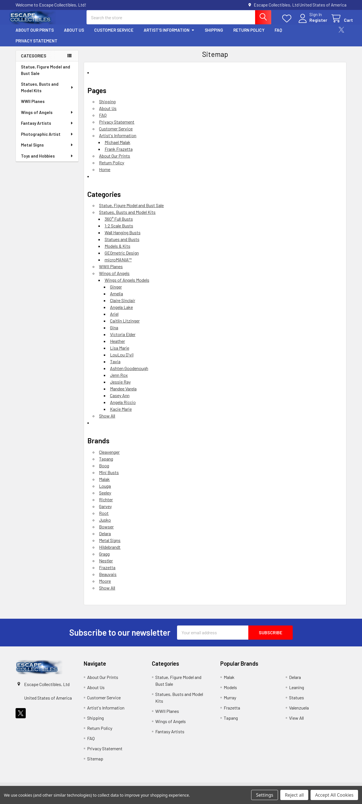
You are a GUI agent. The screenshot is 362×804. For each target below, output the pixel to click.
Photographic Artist (47, 138)
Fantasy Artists (47, 127)
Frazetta (107, 572)
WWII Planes (33, 106)
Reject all (294, 795)
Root (104, 518)
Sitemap (95, 763)
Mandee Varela (123, 393)
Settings (264, 795)
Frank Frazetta (119, 153)
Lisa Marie (119, 353)
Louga (105, 490)
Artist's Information (169, 34)
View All (296, 722)
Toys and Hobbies (47, 160)
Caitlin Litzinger (125, 325)
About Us (74, 34)
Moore (105, 585)
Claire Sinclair (122, 305)
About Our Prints (35, 34)
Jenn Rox (119, 380)
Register (312, 23)
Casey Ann (120, 400)
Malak (104, 484)
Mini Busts (109, 477)
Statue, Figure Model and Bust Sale (45, 75)
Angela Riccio (123, 407)
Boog (104, 470)
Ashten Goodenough (129, 373)
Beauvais (108, 579)
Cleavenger (109, 456)
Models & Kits (117, 251)
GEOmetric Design (122, 258)
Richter (106, 504)
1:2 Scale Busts (119, 230)
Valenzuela (299, 712)
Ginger (116, 291)
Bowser (106, 531)
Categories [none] (33, 60)
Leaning (296, 692)
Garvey (105, 511)
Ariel (114, 319)
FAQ (278, 34)
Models (230, 692)
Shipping (214, 34)
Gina (114, 332)
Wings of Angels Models (127, 285)
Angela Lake (121, 312)
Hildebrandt (109, 551)
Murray (230, 702)
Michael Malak (117, 147)
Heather (117, 346)
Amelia (116, 298)
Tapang (106, 463)
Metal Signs (47, 149)
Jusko (105, 524)
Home (104, 174)
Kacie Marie (121, 414)
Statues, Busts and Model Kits (47, 92)
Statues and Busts (122, 244)
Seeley (105, 497)
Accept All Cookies (334, 795)
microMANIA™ (118, 264)
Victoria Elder (122, 339)
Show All (107, 421)
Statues (296, 702)
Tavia (115, 366)
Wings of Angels (47, 117)
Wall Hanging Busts (123, 237)
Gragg (104, 558)
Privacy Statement (36, 45)
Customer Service (113, 34)
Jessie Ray (120, 387)
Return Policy (248, 34)
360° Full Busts (119, 224)
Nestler (106, 565)
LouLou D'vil (121, 359)
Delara (105, 538)
